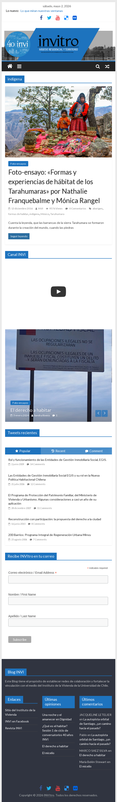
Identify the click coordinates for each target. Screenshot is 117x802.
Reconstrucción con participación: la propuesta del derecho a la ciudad (54, 519)
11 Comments (44, 508)
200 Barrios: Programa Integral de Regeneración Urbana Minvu (49, 535)
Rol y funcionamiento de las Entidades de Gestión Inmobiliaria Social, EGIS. (57, 459)
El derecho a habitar (53, 410)
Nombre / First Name (22, 594)
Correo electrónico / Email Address (32, 573)
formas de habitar (18, 214)
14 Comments (37, 464)
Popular (23, 451)
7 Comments (40, 539)
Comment (94, 451)
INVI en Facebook (17, 721)
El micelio (48, 753)
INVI (40, 208)
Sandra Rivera (64, 415)
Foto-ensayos (18, 163)
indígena (34, 214)
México (45, 214)
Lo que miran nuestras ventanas (42, 11)
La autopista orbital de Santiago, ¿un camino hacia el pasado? (95, 723)
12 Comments (38, 484)
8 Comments (38, 523)
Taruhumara (57, 214)
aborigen (98, 208)
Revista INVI (13, 728)
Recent (58, 451)
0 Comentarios (75, 208)
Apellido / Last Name (22, 616)
